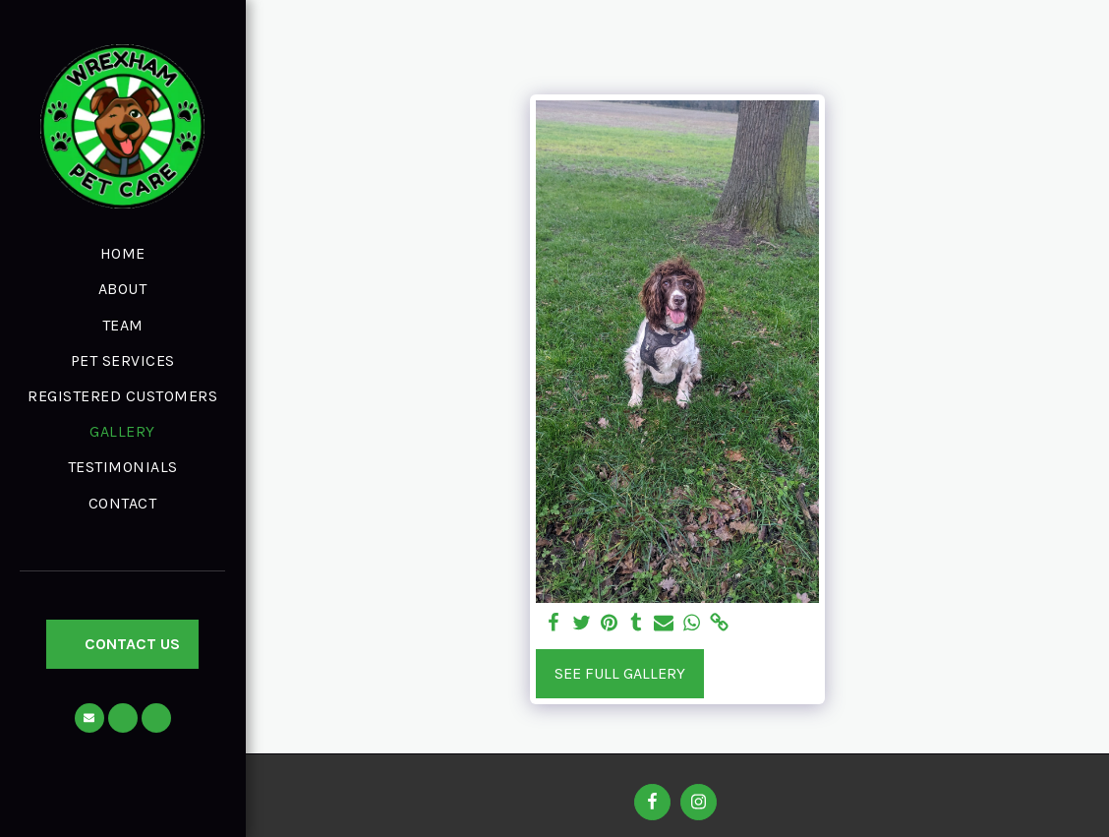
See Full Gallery (619, 673)
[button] (89, 718)
